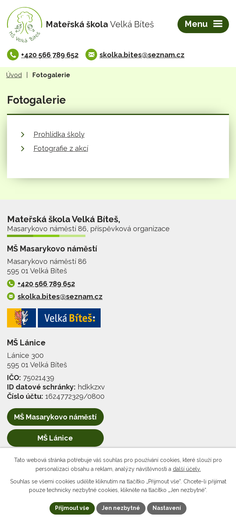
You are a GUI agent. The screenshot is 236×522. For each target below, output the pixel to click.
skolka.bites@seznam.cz (142, 55)
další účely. (187, 469)
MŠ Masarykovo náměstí (55, 417)
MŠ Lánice (55, 438)
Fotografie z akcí (61, 148)
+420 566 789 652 (49, 55)
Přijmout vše (72, 508)
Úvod (14, 75)
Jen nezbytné (121, 508)
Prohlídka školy (59, 134)
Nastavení (167, 508)
